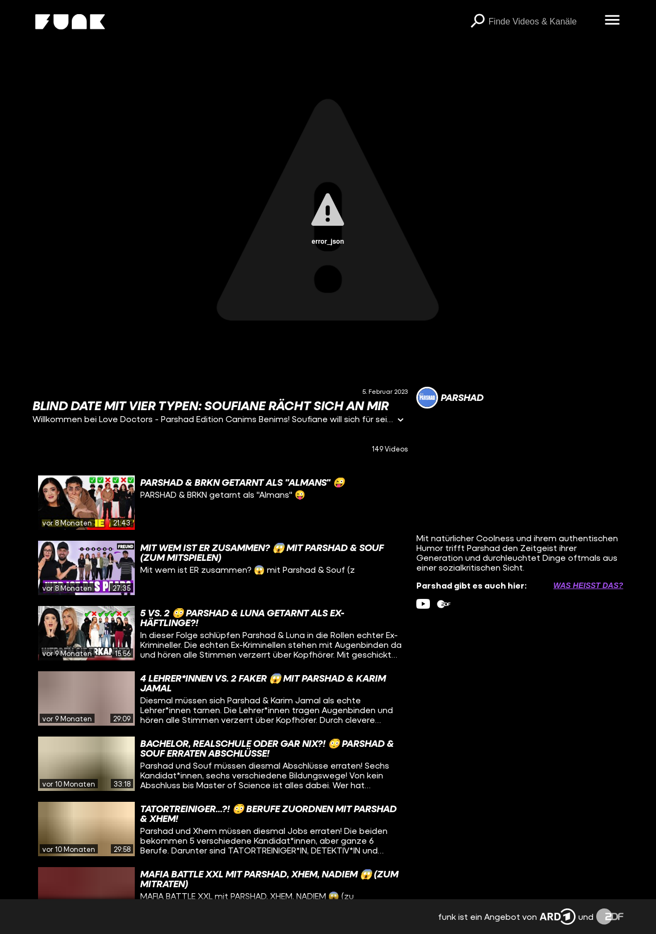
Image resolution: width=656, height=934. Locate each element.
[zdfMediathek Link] (444, 604)
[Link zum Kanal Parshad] (450, 398)
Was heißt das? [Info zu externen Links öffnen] (588, 585)
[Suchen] (478, 21)
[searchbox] (543, 22)
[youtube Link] (423, 604)
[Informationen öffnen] (400, 421)
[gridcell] (220, 502)
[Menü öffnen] (612, 20)
